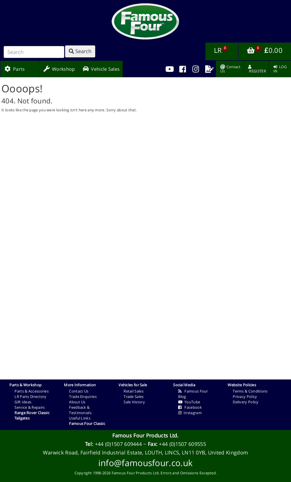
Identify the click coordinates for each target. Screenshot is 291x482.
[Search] (34, 52)
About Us (77, 401)
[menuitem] (182, 69)
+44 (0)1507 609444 (118, 444)
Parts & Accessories (31, 391)
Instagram (190, 412)
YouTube (189, 401)
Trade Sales (134, 396)
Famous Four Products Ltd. (145, 435)
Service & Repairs (29, 407)
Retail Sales (134, 391)
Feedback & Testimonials (80, 410)
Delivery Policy (246, 401)
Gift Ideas (22, 401)
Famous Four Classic (87, 423)
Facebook (190, 407)
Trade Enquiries (83, 396)
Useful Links (79, 418)
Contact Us (78, 391)
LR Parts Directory (30, 396)
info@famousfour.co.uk (145, 463)
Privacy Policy (245, 396)
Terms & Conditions (250, 391)
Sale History (134, 401)
